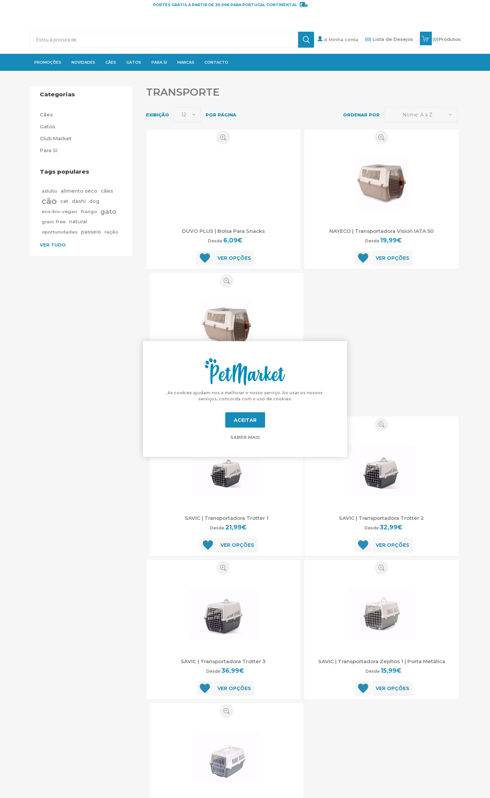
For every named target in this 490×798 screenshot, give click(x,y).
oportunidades (60, 232)
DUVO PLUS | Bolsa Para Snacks (223, 231)
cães (107, 191)
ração (111, 232)
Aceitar (245, 420)
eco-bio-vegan (59, 211)
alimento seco (79, 191)
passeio (91, 232)
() (446, 39)
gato (108, 211)
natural (78, 222)
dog (94, 201)
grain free (54, 221)
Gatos (47, 126)
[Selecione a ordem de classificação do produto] (421, 114)
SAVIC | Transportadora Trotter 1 (226, 518)
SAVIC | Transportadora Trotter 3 (223, 661)
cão (49, 201)
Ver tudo (53, 245)
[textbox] (163, 40)
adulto (49, 191)
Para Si (49, 150)
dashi (79, 201)
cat (64, 201)
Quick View (223, 137)
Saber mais (245, 437)
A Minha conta (337, 39)
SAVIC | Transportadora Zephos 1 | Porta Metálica (381, 661)
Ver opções (234, 258)
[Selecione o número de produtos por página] (187, 114)
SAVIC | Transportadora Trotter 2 (381, 518)
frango (89, 211)
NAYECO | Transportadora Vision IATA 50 (381, 231)
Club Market (55, 138)
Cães (46, 114)
